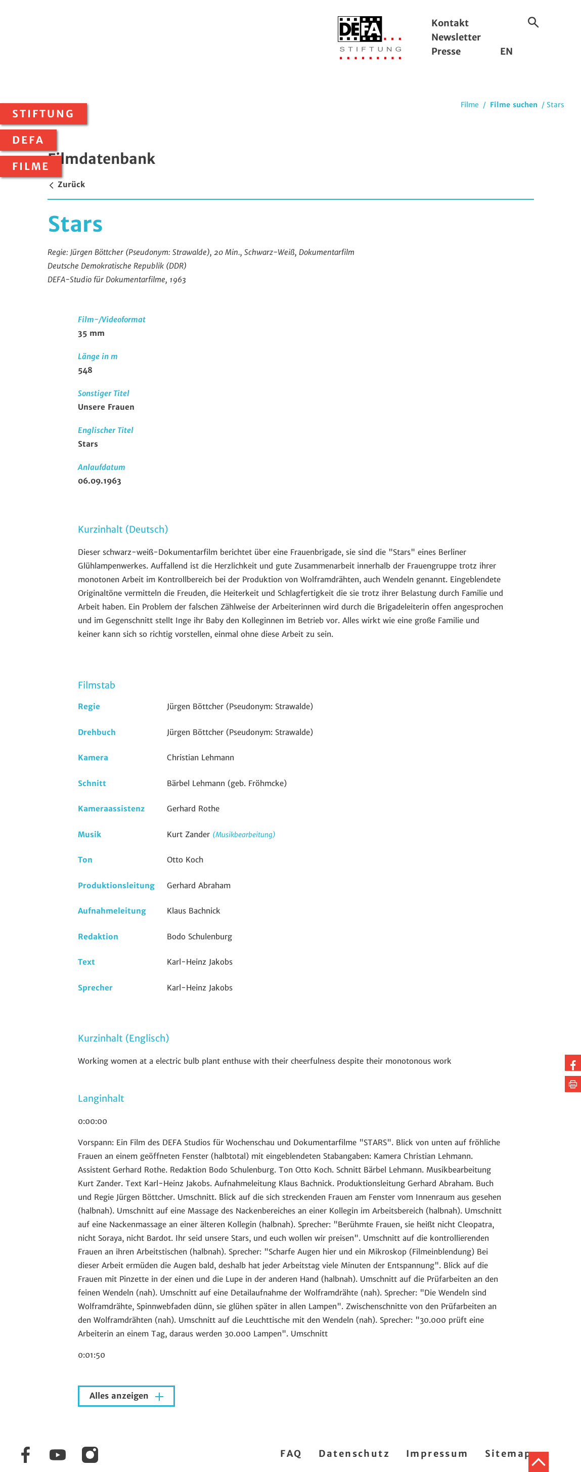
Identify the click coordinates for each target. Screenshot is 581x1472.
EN (506, 51)
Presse (446, 51)
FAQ (291, 1453)
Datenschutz (354, 1453)
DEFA (28, 140)
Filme (31, 166)
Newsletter (456, 37)
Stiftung (43, 113)
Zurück (66, 184)
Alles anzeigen (120, 1396)
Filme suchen (514, 104)
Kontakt (450, 23)
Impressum (437, 1453)
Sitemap (508, 1453)
